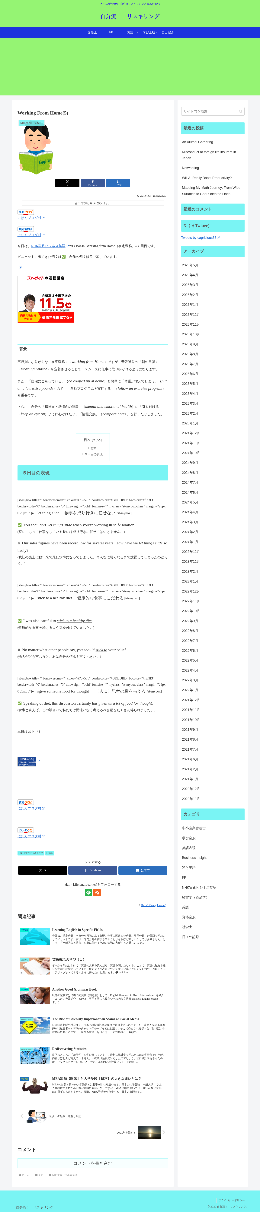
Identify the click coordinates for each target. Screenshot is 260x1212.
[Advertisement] (130, 69)
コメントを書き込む (92, 1163)
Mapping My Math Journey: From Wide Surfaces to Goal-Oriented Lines (211, 191)
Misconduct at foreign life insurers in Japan (209, 155)
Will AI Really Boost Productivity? (207, 178)
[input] (213, 111)
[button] (240, 111)
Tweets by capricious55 (200, 238)
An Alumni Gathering (197, 142)
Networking (190, 168)
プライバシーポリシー (231, 1200)
